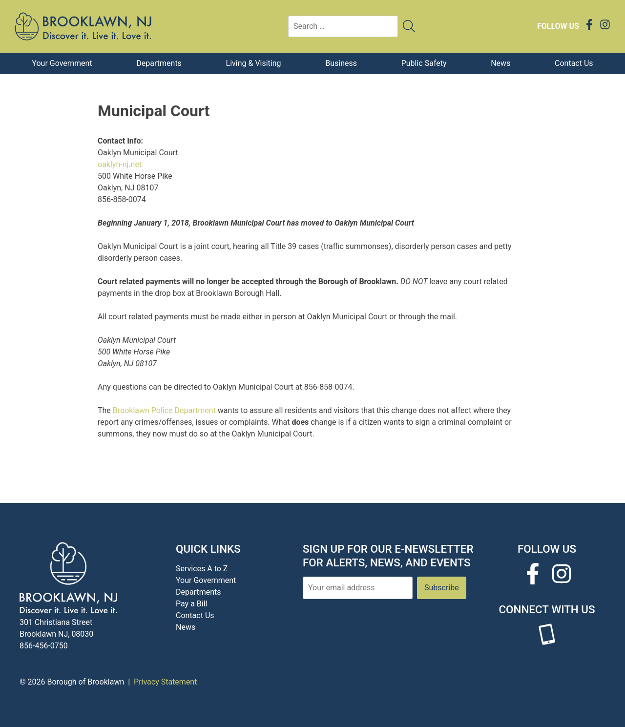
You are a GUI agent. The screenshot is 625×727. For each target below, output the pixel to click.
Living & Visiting (253, 63)
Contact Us (574, 63)
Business (341, 63)
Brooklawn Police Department (164, 410)
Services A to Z (202, 568)
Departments (159, 63)
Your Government (62, 63)
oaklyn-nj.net (120, 164)
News (500, 63)
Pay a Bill (191, 603)
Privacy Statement (165, 681)
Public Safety (424, 63)
